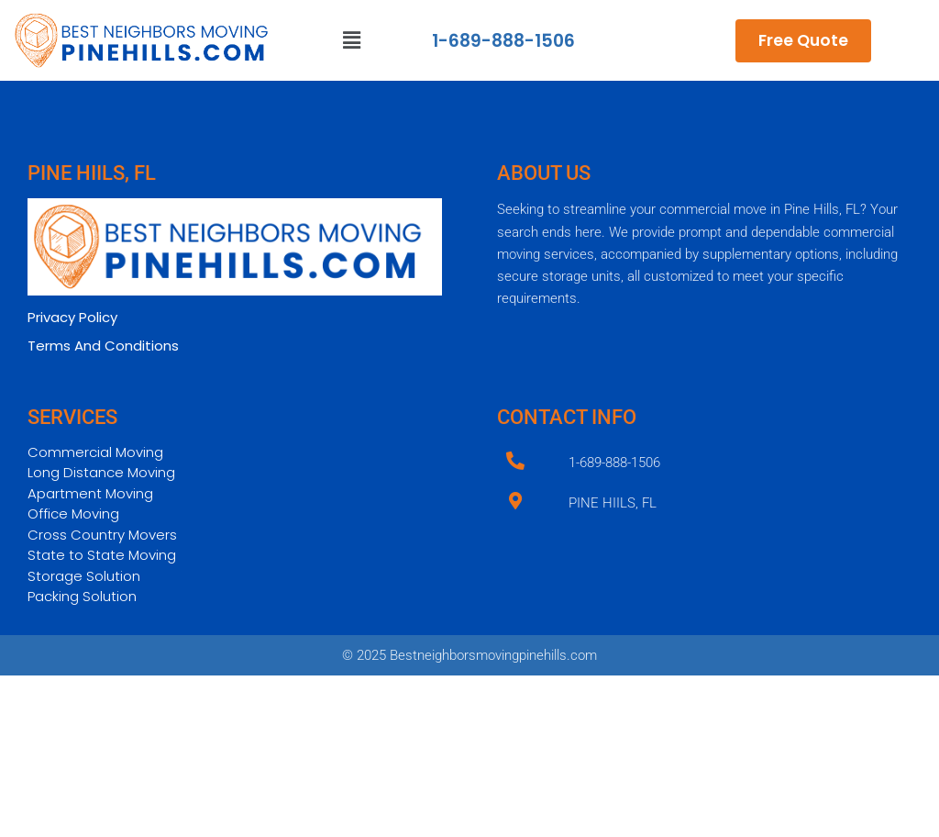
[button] (352, 40)
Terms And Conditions (103, 345)
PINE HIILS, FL (613, 503)
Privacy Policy (72, 317)
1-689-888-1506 (503, 40)
